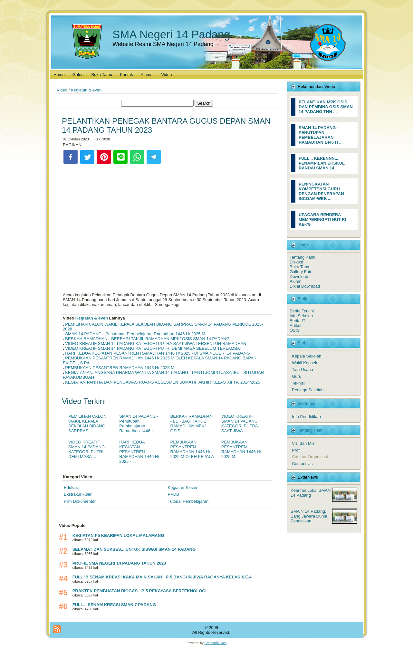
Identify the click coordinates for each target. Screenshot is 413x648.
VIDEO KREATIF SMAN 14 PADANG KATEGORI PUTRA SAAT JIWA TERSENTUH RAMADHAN (155, 343)
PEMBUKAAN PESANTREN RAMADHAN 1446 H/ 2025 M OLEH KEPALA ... (192, 452)
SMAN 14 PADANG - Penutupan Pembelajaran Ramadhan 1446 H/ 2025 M (135, 333)
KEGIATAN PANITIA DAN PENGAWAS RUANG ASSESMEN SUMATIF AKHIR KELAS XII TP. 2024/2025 (162, 382)
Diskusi (296, 262)
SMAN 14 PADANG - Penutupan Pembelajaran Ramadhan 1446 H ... (139, 423)
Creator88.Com (215, 643)
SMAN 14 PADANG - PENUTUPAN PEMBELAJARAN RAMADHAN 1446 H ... (321, 135)
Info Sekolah (301, 315)
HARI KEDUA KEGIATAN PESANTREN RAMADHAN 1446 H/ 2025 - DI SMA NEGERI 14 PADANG (157, 353)
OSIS (295, 330)
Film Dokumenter (80, 501)
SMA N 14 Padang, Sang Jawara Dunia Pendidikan (309, 516)
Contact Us (302, 463)
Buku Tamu (300, 266)
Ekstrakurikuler (77, 494)
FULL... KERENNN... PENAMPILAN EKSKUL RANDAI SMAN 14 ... (322, 163)
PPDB (173, 494)
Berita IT (297, 320)
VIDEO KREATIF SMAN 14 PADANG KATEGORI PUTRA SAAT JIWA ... (239, 423)
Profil (297, 450)
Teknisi (298, 383)
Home (303, 245)
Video (62, 90)
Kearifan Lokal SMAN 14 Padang (311, 493)
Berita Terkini (302, 311)
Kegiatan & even (86, 90)
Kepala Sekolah (306, 356)
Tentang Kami (302, 257)
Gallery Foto (301, 271)
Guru (296, 376)
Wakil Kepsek (304, 362)
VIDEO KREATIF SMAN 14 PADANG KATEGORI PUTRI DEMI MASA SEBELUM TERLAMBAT (153, 348)
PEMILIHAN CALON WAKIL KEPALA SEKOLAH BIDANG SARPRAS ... (87, 423)
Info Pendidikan (306, 416)
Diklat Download (305, 286)
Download (299, 276)
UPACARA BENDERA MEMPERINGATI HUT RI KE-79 (322, 219)
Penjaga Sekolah (307, 389)
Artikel (295, 325)
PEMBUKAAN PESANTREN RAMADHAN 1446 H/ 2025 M (119, 367)
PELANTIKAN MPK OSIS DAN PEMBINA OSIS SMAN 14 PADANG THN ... (326, 107)
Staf (301, 342)
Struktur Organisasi (310, 456)
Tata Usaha (302, 369)
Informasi (306, 403)
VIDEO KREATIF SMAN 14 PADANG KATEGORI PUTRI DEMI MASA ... (86, 449)
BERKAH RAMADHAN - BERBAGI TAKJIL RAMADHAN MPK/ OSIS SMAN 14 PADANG (147, 338)
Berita (303, 298)
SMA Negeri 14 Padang (171, 34)
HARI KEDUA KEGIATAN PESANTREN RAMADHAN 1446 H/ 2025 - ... (139, 452)
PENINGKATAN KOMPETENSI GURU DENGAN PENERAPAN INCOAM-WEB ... (321, 191)
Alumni (296, 281)
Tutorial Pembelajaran (188, 501)
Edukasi (71, 487)
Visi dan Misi (303, 443)
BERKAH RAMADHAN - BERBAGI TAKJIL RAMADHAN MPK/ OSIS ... (191, 423)
